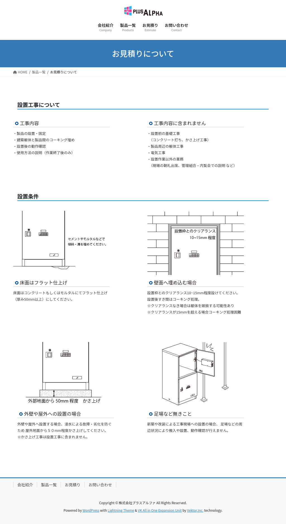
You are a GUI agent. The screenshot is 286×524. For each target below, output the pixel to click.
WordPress (91, 510)
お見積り (72, 484)
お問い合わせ (100, 484)
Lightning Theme (121, 510)
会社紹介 (25, 484)
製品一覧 (49, 484)
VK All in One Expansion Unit (160, 510)
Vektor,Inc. (195, 510)
